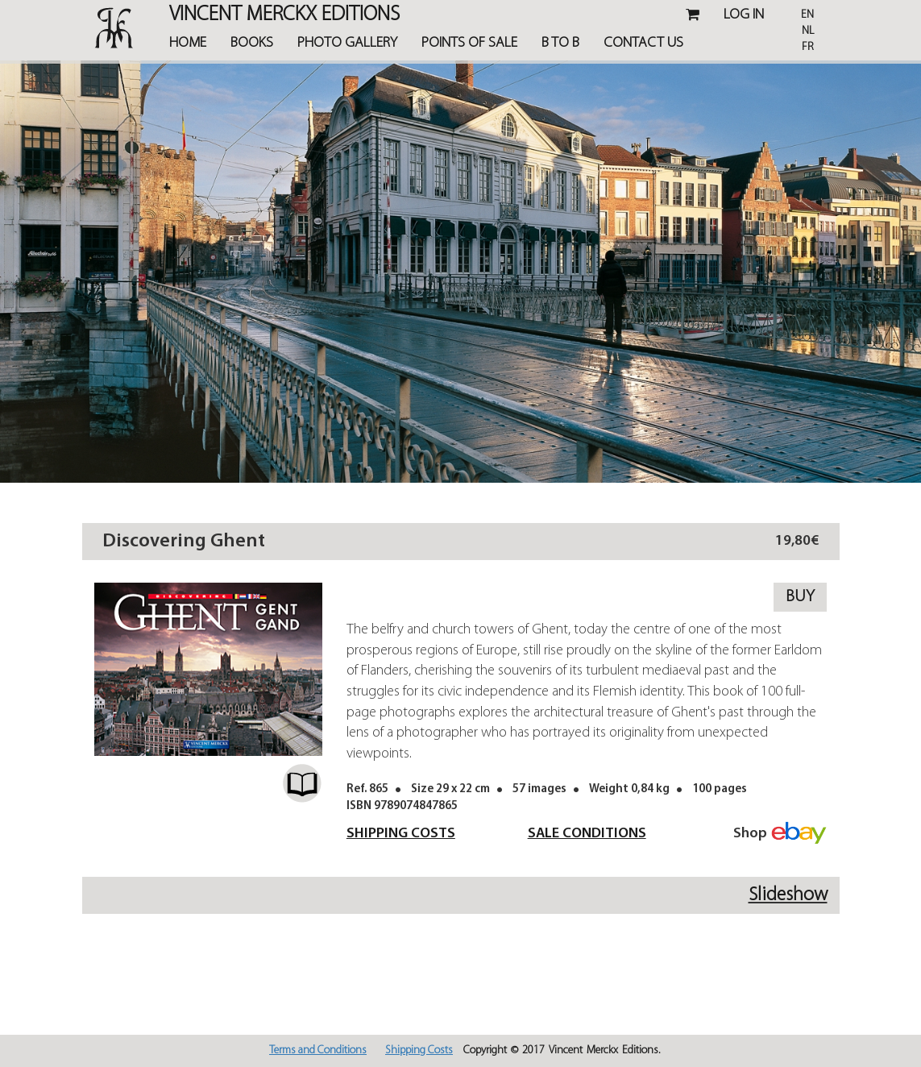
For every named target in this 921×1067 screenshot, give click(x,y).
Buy (800, 596)
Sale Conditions (587, 833)
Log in (744, 15)
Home (187, 43)
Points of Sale (469, 43)
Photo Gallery (347, 43)
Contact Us (643, 43)
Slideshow (788, 895)
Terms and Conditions (318, 1050)
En (807, 15)
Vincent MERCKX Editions (284, 16)
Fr (808, 47)
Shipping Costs (400, 833)
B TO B (560, 43)
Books (251, 43)
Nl (808, 31)
